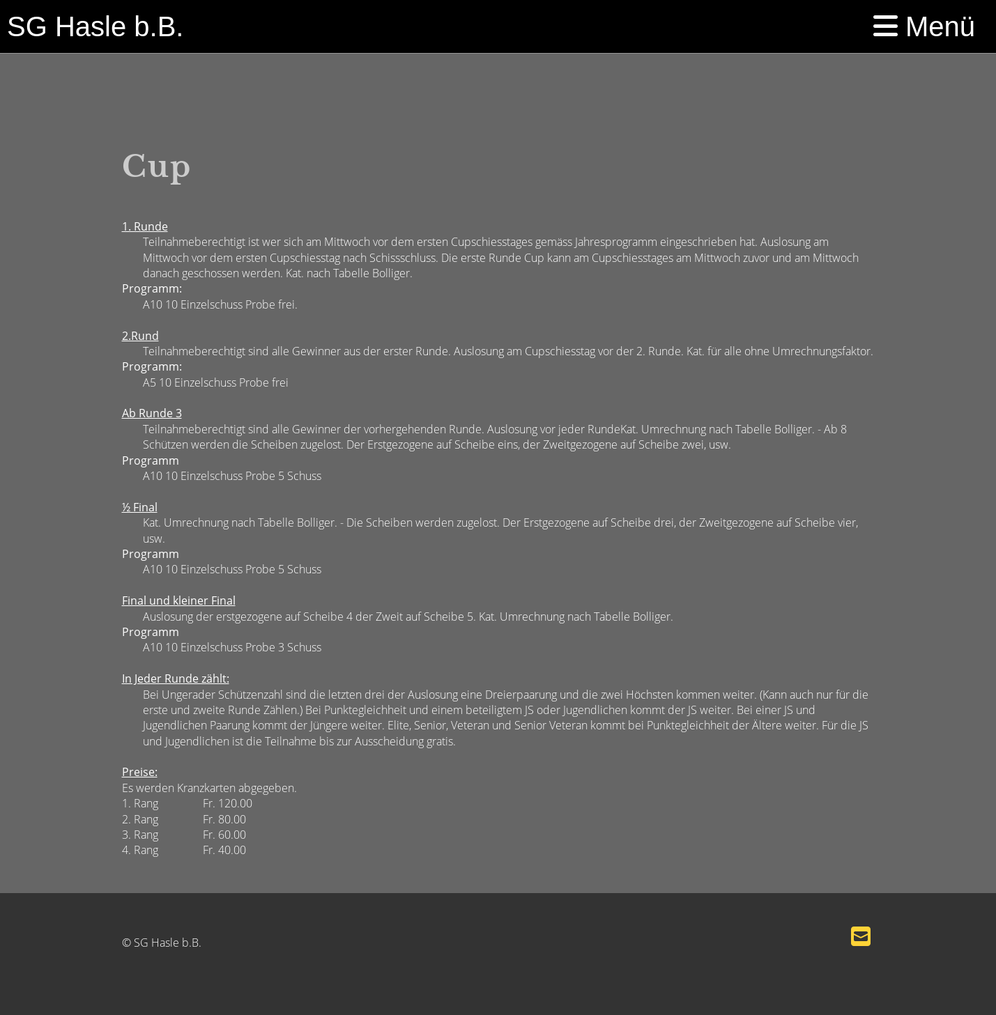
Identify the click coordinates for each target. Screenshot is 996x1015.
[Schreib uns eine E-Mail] (861, 936)
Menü (924, 26)
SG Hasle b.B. (95, 26)
